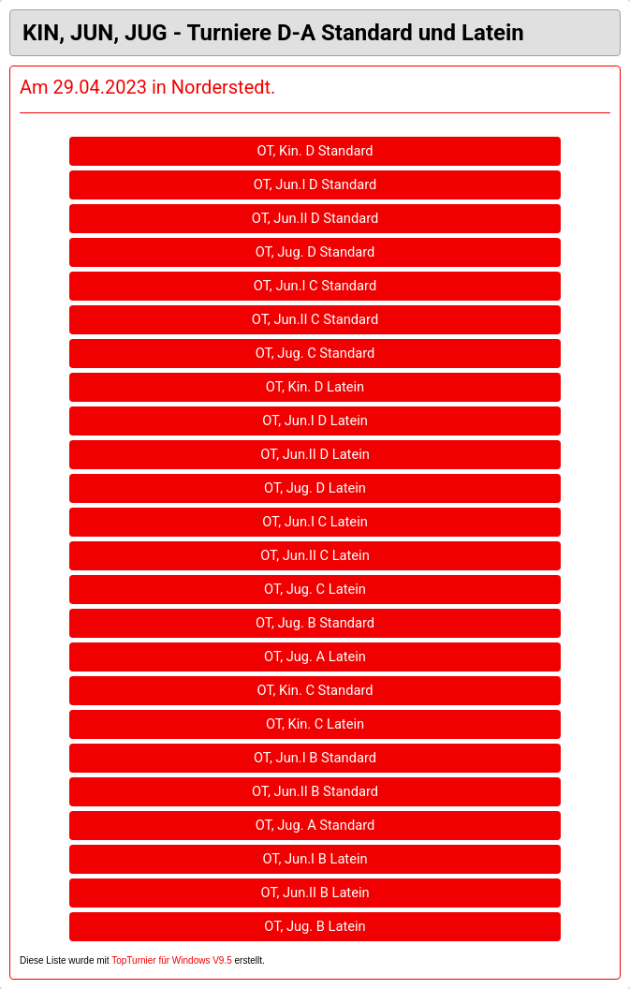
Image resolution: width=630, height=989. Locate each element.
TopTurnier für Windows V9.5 (171, 960)
